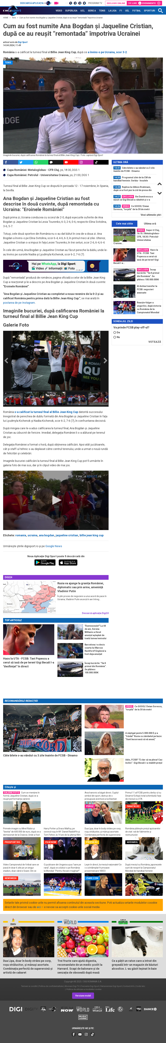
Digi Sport (23, 42)
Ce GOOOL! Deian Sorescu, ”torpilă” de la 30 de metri (131, 208)
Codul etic (140, 986)
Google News (53, 546)
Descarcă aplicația (36, 3)
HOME (6, 18)
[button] (56, 500)
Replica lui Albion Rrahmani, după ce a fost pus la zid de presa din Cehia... (132, 188)
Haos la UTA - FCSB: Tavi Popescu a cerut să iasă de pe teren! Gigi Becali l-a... (136, 256)
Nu (116, 337)
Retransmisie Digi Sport (111, 986)
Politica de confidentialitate (51, 986)
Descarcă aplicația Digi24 (95, 613)
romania (20, 535)
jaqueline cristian (67, 535)
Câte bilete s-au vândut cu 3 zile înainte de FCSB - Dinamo (134, 169)
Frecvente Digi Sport (90, 986)
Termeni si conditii (29, 986)
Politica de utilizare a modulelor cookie (83, 989)
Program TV (95, 3)
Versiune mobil (83, 995)
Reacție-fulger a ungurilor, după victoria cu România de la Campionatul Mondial (149, 307)
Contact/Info (129, 986)
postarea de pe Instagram (19, 302)
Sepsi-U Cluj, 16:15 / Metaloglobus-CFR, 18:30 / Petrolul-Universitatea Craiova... (136, 237)
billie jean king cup (92, 535)
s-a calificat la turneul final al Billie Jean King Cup (46, 412)
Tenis (14, 18)
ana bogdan (46, 535)
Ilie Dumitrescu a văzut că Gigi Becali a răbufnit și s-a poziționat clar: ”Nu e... (133, 198)
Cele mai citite (124, 223)
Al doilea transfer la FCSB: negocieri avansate (147, 289)
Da (116, 332)
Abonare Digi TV (72, 986)
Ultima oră (150, 223)
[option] (13, 398)
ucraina (32, 535)
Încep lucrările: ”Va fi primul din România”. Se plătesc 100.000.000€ (148, 274)
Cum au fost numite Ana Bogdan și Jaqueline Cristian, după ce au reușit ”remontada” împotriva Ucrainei (61, 18)
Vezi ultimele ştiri (151, 214)
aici (39, 907)
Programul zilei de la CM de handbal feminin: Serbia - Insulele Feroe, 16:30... (132, 179)
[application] (56, 500)
